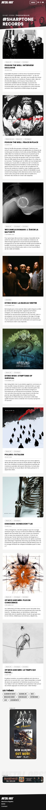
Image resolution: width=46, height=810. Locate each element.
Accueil (5, 15)
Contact (4, 806)
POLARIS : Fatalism (14, 454)
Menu (33, 2)
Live (5, 700)
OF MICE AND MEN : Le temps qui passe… (20, 671)
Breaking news (9, 697)
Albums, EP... (9, 62)
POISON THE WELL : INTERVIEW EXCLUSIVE (19, 66)
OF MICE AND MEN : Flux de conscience (18, 601)
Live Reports (14, 700)
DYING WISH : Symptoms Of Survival (18, 377)
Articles (11, 15)
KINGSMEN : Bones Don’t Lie (19, 524)
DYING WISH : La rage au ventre (21, 303)
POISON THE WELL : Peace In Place (21, 142)
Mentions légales (7, 802)
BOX (32, 694)
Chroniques (17, 62)
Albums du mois (10, 139)
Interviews (25, 62)
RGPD (3, 804)
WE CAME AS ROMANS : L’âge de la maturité (21, 230)
